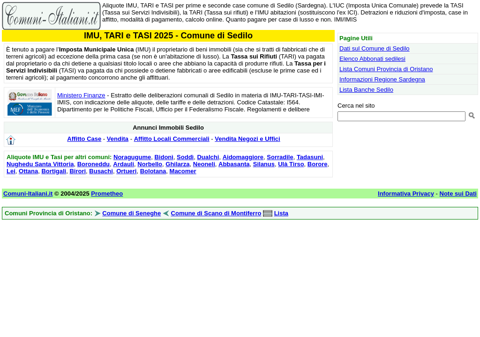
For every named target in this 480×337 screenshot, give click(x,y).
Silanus (264, 164)
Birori (77, 171)
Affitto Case (84, 138)
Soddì (185, 157)
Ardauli (123, 164)
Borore (318, 164)
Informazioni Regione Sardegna (382, 79)
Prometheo (107, 193)
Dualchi (208, 157)
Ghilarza (177, 164)
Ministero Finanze (81, 95)
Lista (281, 213)
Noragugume (132, 157)
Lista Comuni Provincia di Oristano (386, 69)
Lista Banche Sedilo (366, 89)
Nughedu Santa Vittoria (40, 164)
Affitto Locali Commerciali (172, 138)
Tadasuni (310, 157)
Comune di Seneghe (131, 213)
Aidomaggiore (243, 157)
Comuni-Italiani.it (27, 193)
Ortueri (126, 171)
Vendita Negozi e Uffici (247, 138)
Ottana (28, 171)
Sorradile (280, 157)
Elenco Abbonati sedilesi (372, 58)
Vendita (117, 138)
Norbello (149, 164)
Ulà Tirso (291, 164)
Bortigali (53, 171)
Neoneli (204, 164)
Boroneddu (93, 164)
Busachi (101, 171)
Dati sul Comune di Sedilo (374, 48)
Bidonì (163, 157)
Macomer (183, 171)
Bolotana (153, 171)
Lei (11, 171)
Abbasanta (233, 164)
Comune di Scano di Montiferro (216, 213)
